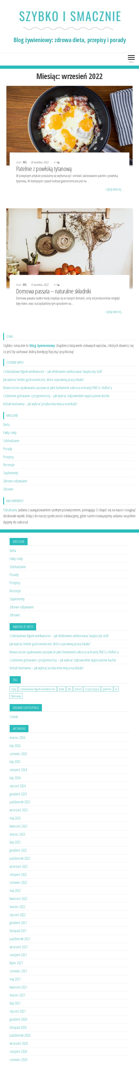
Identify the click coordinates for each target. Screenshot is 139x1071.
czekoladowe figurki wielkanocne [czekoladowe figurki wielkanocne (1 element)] (37, 689)
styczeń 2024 (18, 785)
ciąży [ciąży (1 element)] (13, 689)
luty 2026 (15, 745)
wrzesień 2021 (19, 946)
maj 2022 (15, 890)
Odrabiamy (10, 509)
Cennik (14, 716)
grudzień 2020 (18, 1019)
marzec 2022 (17, 906)
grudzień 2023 (18, 793)
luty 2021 (15, 1003)
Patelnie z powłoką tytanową (44, 168)
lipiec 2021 (16, 962)
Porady (7, 448)
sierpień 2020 (18, 1051)
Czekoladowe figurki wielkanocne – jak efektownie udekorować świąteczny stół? (52, 371)
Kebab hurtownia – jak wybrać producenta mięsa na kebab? (40, 403)
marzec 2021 (17, 995)
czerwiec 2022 (18, 882)
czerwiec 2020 (18, 1059)
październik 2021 (20, 938)
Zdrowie (8, 489)
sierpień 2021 (18, 954)
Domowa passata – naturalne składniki (53, 291)
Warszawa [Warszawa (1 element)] (16, 696)
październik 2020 (20, 1035)
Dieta (6, 424)
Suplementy (10, 472)
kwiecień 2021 (18, 987)
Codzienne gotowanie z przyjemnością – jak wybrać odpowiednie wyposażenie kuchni (56, 395)
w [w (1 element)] (116, 689)
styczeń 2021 (18, 1011)
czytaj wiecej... (114, 189)
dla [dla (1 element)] (69, 689)
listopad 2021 (18, 930)
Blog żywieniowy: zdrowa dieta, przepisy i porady (69, 40)
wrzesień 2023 (19, 809)
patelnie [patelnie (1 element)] (107, 689)
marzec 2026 (17, 737)
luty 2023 (15, 842)
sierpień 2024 (18, 769)
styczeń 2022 (18, 914)
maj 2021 (15, 979)
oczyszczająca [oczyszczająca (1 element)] (92, 689)
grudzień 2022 (18, 850)
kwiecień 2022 (18, 898)
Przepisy (8, 456)
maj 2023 (15, 818)
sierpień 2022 (18, 874)
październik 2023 (20, 801)
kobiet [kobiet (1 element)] (78, 689)
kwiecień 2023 (18, 826)
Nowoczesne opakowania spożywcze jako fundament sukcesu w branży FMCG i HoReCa (57, 387)
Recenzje (9, 464)
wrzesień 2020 (19, 1043)
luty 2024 (15, 777)
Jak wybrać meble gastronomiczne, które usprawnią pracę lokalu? (43, 379)
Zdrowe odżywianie (15, 480)
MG (25, 162)
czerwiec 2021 (18, 970)
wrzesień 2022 (19, 866)
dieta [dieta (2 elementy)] (61, 689)
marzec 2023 (17, 834)
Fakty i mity (9, 432)
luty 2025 (15, 761)
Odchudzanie (11, 440)
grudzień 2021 (18, 922)
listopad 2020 (18, 1027)
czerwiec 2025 (18, 753)
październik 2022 (20, 858)
